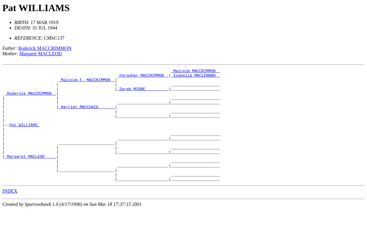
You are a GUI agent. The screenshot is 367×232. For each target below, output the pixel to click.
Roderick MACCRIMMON (44, 48)
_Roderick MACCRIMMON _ (30, 98)
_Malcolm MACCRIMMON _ (195, 71)
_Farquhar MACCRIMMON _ (143, 77)
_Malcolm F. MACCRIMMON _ (87, 82)
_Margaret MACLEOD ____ (30, 174)
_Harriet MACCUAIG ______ (87, 115)
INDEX (9, 213)
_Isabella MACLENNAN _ (195, 77)
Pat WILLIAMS (36, 7)
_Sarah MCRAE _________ (143, 93)
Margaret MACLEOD (40, 53)
